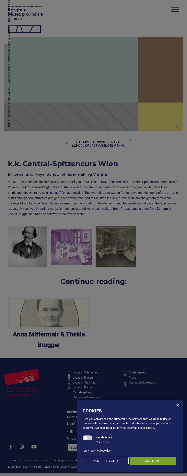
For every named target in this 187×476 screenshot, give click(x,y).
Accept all (153, 460)
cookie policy (147, 427)
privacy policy (125, 427)
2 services (101, 442)
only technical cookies (97, 450)
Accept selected (105, 460)
